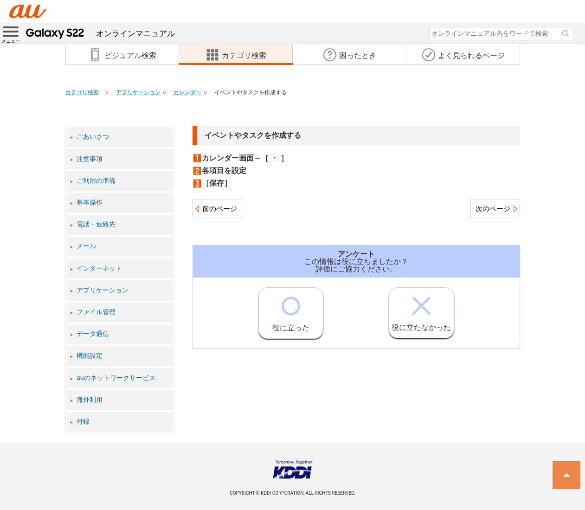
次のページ (493, 209)
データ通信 (93, 334)
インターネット (99, 268)
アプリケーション (138, 92)
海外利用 (90, 400)
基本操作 (90, 203)
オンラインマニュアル (100, 33)
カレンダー (187, 92)
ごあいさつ (93, 137)
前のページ (219, 209)
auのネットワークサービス (116, 378)
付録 (83, 422)
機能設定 (90, 356)
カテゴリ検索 (82, 92)
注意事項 (90, 159)
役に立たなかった (421, 310)
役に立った (290, 310)
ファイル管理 (96, 312)
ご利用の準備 (96, 181)
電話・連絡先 (96, 224)
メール (86, 246)
